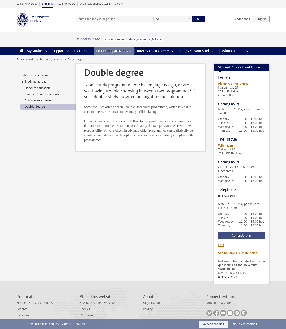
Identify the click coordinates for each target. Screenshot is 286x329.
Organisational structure (95, 4)
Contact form (242, 235)
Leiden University (27, 4)
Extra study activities (112, 51)
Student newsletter (219, 303)
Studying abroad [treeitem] (34, 82)
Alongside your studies (196, 51)
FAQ (221, 245)
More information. (73, 324)
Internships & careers (153, 51)
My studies (35, 51)
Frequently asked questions (35, 303)
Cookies (85, 309)
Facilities (80, 51)
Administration (233, 51)
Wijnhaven (225, 146)
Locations (23, 315)
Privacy (148, 309)
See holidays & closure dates (237, 253)
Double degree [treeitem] (35, 107)
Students (47, 4)
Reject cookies (247, 324)
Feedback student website (97, 303)
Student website (26, 59)
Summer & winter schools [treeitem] (42, 94)
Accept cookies (213, 324)
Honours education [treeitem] (37, 88)
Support (58, 51)
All (158, 19)
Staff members (66, 4)
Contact (22, 309)
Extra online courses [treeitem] (38, 100)
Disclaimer (86, 315)
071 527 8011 (227, 196)
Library (118, 4)
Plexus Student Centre (233, 84)
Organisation (151, 303)
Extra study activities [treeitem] (32, 75)
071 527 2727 (227, 277)
